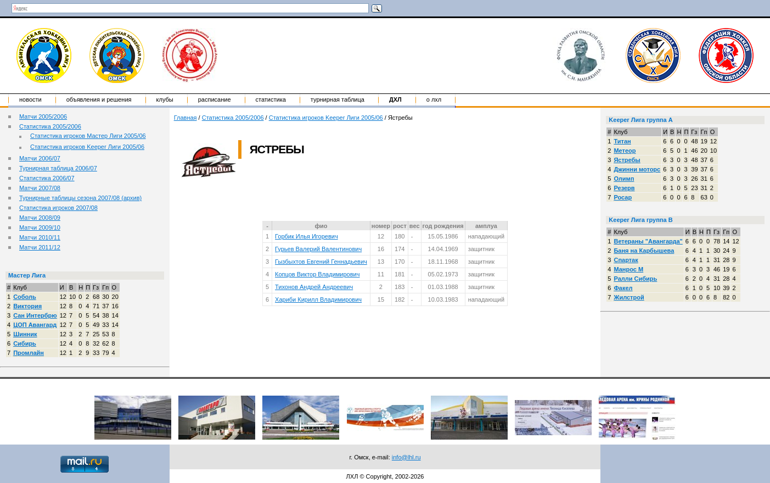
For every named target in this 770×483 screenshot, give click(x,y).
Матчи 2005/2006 (43, 116)
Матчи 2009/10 (39, 227)
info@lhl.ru (406, 457)
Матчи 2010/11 (39, 237)
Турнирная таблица (337, 99)
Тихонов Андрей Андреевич (314, 287)
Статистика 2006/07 (47, 178)
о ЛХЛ (434, 99)
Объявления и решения (99, 99)
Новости (30, 99)
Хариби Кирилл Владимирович (318, 299)
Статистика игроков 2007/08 (58, 207)
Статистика (271, 99)
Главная (185, 117)
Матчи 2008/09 (39, 217)
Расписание (214, 99)
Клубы (164, 99)
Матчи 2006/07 (39, 158)
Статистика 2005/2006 (50, 126)
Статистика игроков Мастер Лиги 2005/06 (88, 135)
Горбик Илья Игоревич (306, 236)
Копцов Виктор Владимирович (317, 274)
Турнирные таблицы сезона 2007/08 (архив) (80, 198)
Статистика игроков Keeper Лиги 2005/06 (87, 146)
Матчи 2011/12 (39, 247)
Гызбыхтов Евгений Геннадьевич (321, 261)
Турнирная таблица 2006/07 (58, 168)
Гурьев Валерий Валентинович (318, 249)
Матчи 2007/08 (39, 188)
